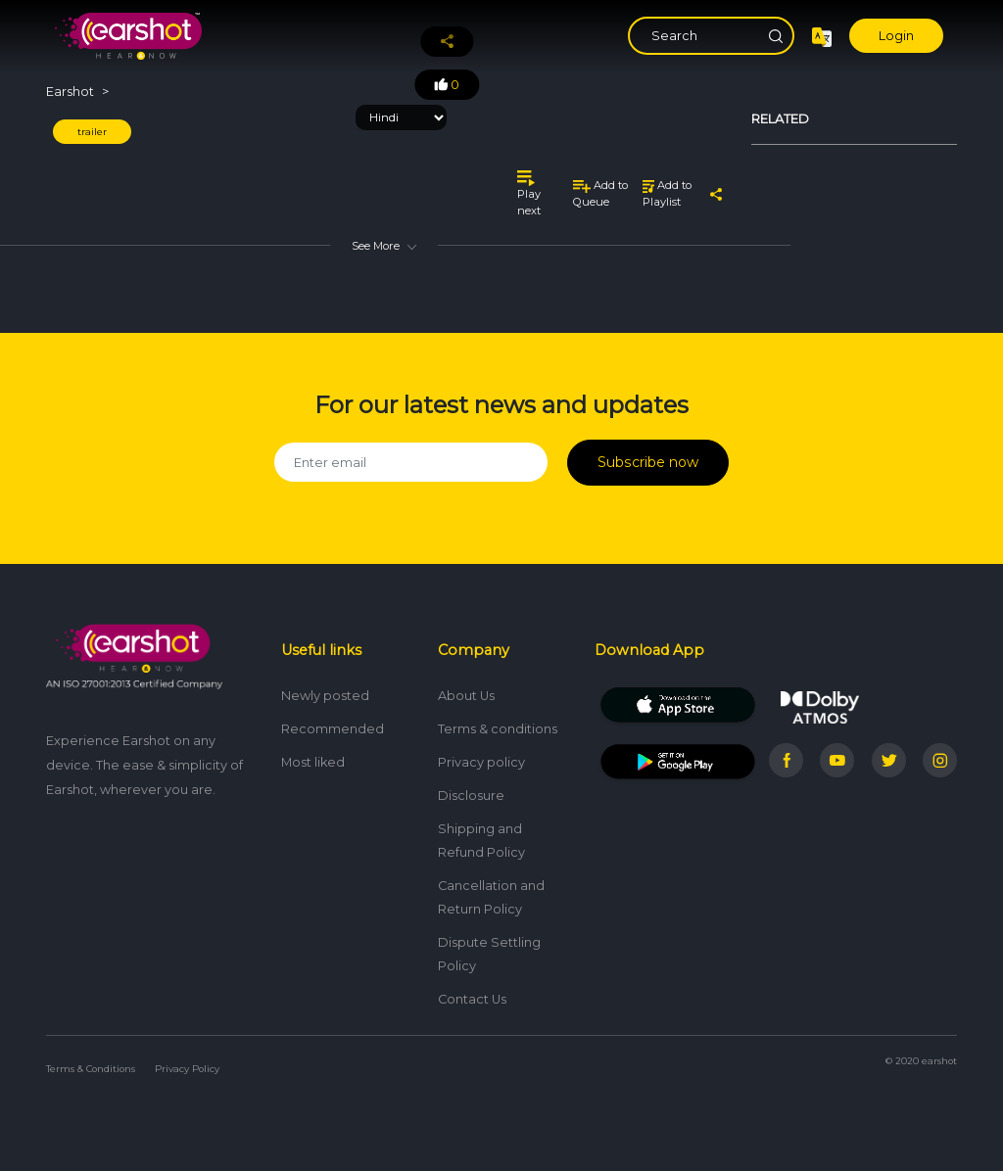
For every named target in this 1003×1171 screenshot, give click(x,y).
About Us (466, 689)
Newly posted (325, 689)
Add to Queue (600, 193)
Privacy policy (481, 756)
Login (896, 35)
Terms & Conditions (90, 1062)
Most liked (313, 756)
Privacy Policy (187, 1062)
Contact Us (472, 993)
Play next (529, 193)
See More (384, 246)
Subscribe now (647, 459)
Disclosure (471, 789)
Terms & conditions (497, 723)
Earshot (70, 91)
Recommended (332, 723)
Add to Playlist (667, 193)
